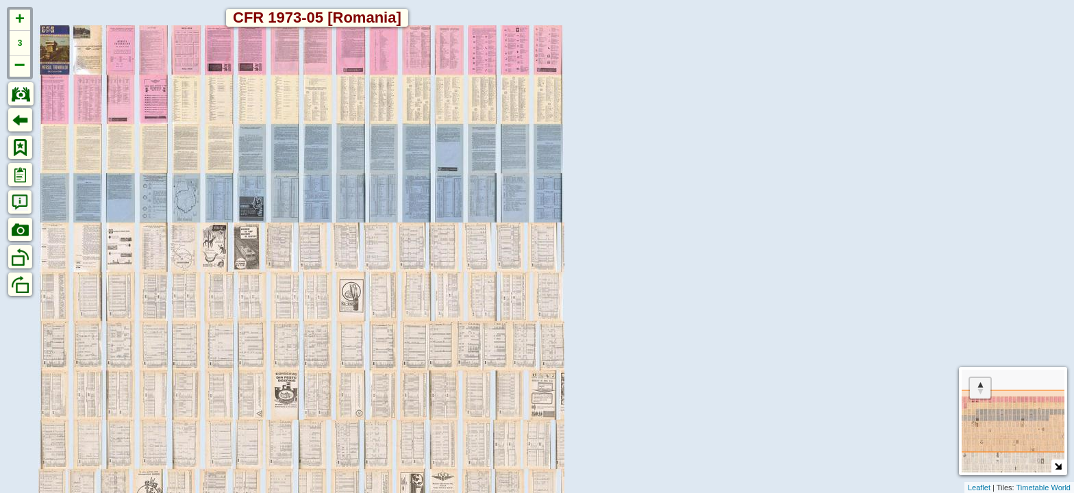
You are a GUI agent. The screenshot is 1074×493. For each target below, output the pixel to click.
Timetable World (1043, 487)
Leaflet (979, 487)
